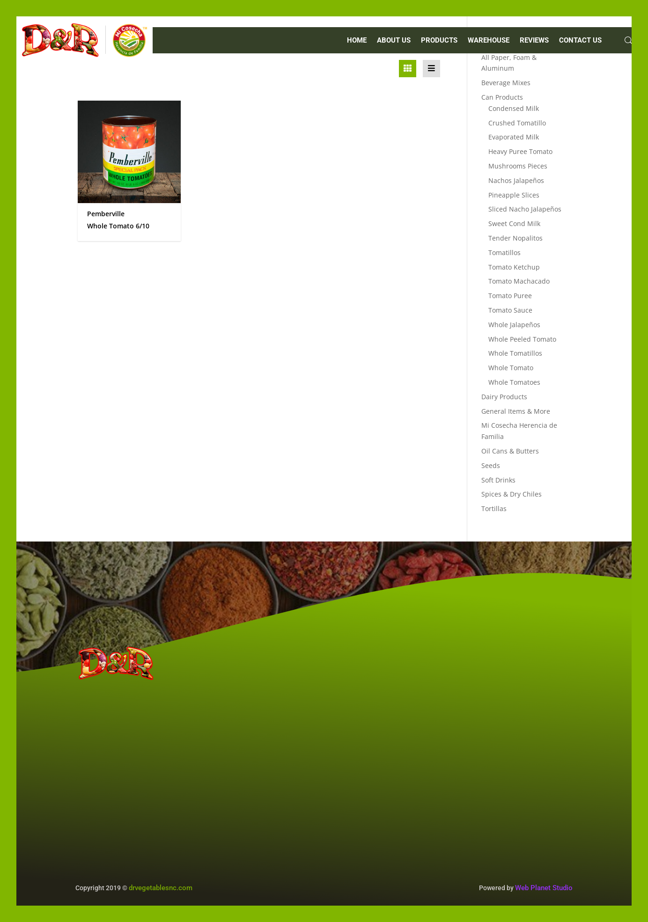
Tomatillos (504, 252)
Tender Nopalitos (515, 238)
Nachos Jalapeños (516, 180)
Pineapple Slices (513, 194)
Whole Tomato (510, 367)
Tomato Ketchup (514, 267)
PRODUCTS (439, 40)
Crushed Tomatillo (517, 122)
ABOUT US (394, 40)
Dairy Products (504, 396)
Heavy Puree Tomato (520, 151)
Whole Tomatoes (514, 382)
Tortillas (494, 508)
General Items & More (515, 411)
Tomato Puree (510, 295)
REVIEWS (534, 40)
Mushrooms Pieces (517, 165)
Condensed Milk (513, 108)
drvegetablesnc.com (160, 888)
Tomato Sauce (510, 310)
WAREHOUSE (488, 40)
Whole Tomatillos (515, 353)
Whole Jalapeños (514, 324)
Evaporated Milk (513, 136)
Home (357, 40)
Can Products (502, 97)
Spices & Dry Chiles (511, 494)
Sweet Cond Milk (514, 223)
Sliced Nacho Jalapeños (524, 209)
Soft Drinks (498, 480)
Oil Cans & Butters (510, 450)
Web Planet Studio (544, 888)
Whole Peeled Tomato (522, 339)
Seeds (490, 465)
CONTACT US (580, 40)
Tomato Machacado (519, 281)
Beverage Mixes (505, 82)
